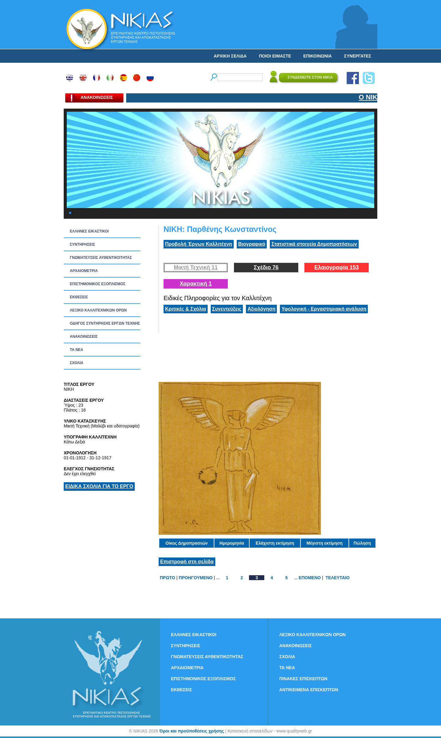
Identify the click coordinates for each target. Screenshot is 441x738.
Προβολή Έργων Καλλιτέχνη (198, 244)
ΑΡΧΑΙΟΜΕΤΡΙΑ (84, 271)
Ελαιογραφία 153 (336, 267)
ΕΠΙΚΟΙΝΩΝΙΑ (317, 56)
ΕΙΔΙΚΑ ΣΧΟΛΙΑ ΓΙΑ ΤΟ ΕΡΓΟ (99, 486)
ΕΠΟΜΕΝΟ (310, 577)
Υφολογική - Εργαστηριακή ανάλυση (323, 308)
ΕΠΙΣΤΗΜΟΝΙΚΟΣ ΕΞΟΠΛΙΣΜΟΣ (97, 284)
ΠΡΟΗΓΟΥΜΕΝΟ (196, 577)
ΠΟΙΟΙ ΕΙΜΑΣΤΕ (275, 56)
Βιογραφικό (251, 244)
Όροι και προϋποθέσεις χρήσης (191, 731)
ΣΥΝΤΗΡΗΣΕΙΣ (82, 244)
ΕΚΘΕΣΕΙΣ (79, 297)
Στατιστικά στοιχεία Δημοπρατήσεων (314, 244)
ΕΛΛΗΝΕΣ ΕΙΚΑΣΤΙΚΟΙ (89, 231)
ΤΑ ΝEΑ (76, 350)
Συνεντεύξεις (227, 308)
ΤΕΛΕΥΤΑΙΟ (337, 577)
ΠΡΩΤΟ (167, 577)
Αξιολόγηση (261, 308)
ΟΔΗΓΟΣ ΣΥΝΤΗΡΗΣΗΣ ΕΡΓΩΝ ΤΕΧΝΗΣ (105, 323)
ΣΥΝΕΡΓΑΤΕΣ (357, 56)
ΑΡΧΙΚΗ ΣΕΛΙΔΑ (230, 56)
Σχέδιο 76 (266, 267)
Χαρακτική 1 (196, 284)
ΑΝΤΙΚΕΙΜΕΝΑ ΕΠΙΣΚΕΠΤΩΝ (308, 689)
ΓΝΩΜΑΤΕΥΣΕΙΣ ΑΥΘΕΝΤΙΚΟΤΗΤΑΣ (101, 257)
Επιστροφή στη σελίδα (187, 561)
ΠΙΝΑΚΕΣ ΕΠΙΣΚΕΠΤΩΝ (303, 678)
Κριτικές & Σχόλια (185, 308)
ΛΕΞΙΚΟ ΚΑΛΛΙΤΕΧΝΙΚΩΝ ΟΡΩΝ (98, 310)
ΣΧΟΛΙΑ (76, 363)
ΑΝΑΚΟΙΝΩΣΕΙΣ (84, 336)
